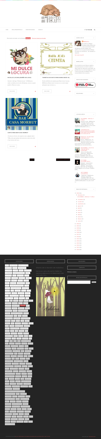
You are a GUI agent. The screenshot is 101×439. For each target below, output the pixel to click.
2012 (78, 245)
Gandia (14, 348)
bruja (31, 300)
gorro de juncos (26, 381)
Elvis (26, 346)
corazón (15, 303)
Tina (16, 353)
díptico (25, 303)
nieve (7, 401)
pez (26, 330)
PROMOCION (8, 351)
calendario (17, 318)
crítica (27, 272)
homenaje (12, 383)
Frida (21, 300)
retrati (24, 408)
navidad (27, 295)
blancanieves (9, 361)
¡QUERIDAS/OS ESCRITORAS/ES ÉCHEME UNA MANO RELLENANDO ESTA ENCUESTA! (88, 131)
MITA (12, 290)
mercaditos (16, 388)
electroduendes (10, 376)
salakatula (20, 411)
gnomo (12, 381)
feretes (17, 378)
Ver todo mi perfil (79, 55)
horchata (19, 383)
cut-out (18, 373)
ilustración (8, 272)
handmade (14, 277)
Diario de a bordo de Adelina (49, 268)
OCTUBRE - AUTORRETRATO (85, 160)
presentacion (16, 406)
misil (18, 393)
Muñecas (28, 277)
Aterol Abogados (23, 310)
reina (19, 408)
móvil (17, 398)
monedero (8, 396)
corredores (9, 371)
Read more (12, 91)
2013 (78, 243)
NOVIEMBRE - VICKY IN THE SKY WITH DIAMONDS (87, 149)
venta (27, 419)
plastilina (8, 406)
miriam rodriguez (10, 393)
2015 (78, 238)
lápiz (14, 275)
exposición (8, 275)
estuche (24, 376)
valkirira (21, 419)
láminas (26, 280)
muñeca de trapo (10, 398)
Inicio (32, 159)
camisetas (8, 303)
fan (6, 378)
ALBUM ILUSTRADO (26, 340)
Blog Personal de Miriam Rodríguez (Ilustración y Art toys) (32, 436)
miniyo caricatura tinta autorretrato (15, 391)
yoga (26, 421)
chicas (30, 366)
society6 (26, 333)
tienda (13, 416)
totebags (20, 416)
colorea (21, 368)
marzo (79, 216)
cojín (18, 320)
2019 (78, 230)
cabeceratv (15, 363)
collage (28, 293)
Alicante (18, 343)
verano (7, 421)
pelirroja (8, 403)
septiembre (81, 203)
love (7, 295)
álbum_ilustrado (10, 424)
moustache (21, 396)
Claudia (8, 313)
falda (29, 376)
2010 (78, 249)
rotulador (8, 267)
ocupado (12, 401)
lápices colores (14, 295)
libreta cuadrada (23, 265)
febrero (80, 218)
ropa (7, 411)
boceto (15, 267)
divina (20, 303)
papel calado (9, 298)
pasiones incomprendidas (16, 285)
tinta (7, 265)
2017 (78, 234)
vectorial (13, 283)
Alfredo (12, 343)
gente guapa (16, 305)
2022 (78, 223)
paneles (19, 401)
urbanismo (14, 419)
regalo (20, 333)
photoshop (20, 275)
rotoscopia (13, 411)
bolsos (23, 290)
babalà (30, 356)
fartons (11, 378)
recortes (13, 408)
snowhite (27, 411)
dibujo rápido (13, 265)
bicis (28, 358)
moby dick (23, 393)
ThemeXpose (92, 436)
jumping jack (16, 386)
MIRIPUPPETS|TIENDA (29, 29)
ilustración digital (16, 288)
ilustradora (27, 383)
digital (26, 275)
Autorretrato (21, 283)
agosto (80, 206)
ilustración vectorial (18, 272)
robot (29, 408)
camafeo (22, 363)
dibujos (7, 323)
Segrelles (27, 351)
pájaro (7, 290)
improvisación (22, 267)
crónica (29, 371)
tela (30, 335)
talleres (15, 414)
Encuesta (8, 348)
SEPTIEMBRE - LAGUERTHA (85, 173)
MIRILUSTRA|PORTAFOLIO (16, 29)
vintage (13, 421)
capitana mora (9, 366)
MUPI (26, 348)
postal (16, 298)
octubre (80, 201)
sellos (27, 308)
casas (13, 320)
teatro (26, 414)
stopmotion (8, 310)
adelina (26, 313)
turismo (8, 419)
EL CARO (21, 346)
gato (7, 325)
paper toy (25, 401)
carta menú (18, 366)
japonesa (27, 325)
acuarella (27, 353)
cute (22, 320)
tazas (26, 335)
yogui (30, 421)
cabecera (8, 363)
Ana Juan (24, 343)
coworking (22, 371)
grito (7, 383)
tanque (21, 414)
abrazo (20, 353)
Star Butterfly (9, 353)
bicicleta (22, 358)
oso (16, 330)
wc (30, 338)
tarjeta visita (9, 335)
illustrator (8, 270)
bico (15, 315)
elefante (18, 376)
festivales (24, 323)
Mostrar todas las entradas (39, 38)
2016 (78, 236)
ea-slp (29, 373)
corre (26, 368)
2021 (78, 225)
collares (8, 293)
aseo (25, 356)
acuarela (17, 290)
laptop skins (24, 386)
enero (79, 221)
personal (8, 308)
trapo (13, 338)
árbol (7, 300)
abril (79, 214)
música (21, 295)
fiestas (31, 323)
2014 (78, 241)
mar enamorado (15, 328)
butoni (25, 361)
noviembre (81, 199)
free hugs (27, 378)
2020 (78, 228)
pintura (7, 333)
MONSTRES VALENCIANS (17, 313)
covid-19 (16, 371)
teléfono (8, 416)
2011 (78, 247)
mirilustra (21, 293)
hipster (12, 325)
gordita (18, 381)
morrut (15, 396)
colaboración (13, 368)
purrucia (22, 298)
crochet (14, 293)
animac (7, 356)
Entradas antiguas (63, 159)
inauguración (19, 325)
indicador (8, 386)
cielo (7, 368)
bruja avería (9, 318)
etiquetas (18, 323)
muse (12, 330)
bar (13, 358)
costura (15, 270)
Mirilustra (86, 41)
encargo (8, 277)
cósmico (24, 373)
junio (79, 210)
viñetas (19, 338)
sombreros (8, 414)
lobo (30, 386)
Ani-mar (30, 343)
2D (11, 300)
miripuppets (28, 270)
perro (7, 283)
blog (19, 315)
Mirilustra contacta (71, 272)
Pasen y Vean (16, 351)
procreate (21, 308)
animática (13, 356)
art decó (20, 356)
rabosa (7, 408)
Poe (22, 351)
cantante (28, 363)
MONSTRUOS (20, 348)
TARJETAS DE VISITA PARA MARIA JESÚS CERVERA (56, 77)
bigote (25, 300)
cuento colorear (10, 373)
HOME (7, 29)
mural (27, 396)
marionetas (8, 388)
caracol (8, 320)
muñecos (14, 280)
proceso (14, 308)
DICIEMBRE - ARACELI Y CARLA (87, 119)
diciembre (80, 195)
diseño (21, 270)
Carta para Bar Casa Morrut (18, 132)
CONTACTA (39, 29)
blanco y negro (18, 361)
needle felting (24, 398)
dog (12, 323)
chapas (7, 288)
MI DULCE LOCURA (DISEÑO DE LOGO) (19, 77)
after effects (9, 315)
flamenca (8, 305)
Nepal (31, 348)
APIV (7, 343)
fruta (7, 381)
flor (22, 378)
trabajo (26, 416)
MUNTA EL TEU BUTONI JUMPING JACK (87, 137)
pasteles (21, 330)
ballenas (8, 358)
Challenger (14, 346)
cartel (26, 285)
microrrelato (24, 328)
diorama (8, 280)
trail (31, 416)
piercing (25, 403)
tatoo (15, 335)
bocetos (25, 315)
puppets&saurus (25, 406)
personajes (25, 288)
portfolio (14, 333)
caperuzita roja (26, 318)
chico (28, 290)
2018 (78, 232)
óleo (7, 340)
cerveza (25, 366)
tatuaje (21, 335)
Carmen (8, 346)
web (27, 298)
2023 (78, 193)
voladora (25, 338)
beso (17, 358)
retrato (20, 280)
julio (79, 208)
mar (28, 305)
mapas (7, 328)
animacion (21, 277)
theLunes (8, 338)
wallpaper (20, 421)
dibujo (27, 320)
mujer (7, 330)
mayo (79, 212)
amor (27, 283)
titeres (15, 310)
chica (7, 285)
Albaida (16, 300)
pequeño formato (17, 403)
